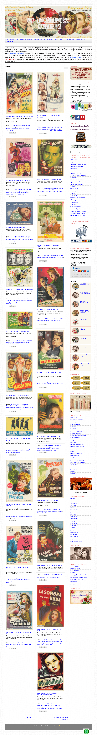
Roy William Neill (55, 320)
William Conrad (52, 450)
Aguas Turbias (17, 236)
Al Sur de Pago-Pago (75, 208)
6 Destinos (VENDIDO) (75, 173)
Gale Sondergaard (24, 340)
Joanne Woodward (10, 579)
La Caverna (73, 442)
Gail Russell (19, 125)
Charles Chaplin (74, 525)
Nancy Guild (51, 189)
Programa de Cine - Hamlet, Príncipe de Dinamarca (84, 311)
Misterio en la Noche (27, 127)
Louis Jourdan (23, 516)
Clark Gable (73, 527)
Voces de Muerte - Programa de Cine (49, 436)
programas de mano (18, 128)
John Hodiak (55, 188)
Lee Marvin (29, 191)
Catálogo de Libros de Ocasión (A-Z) (85, 337)
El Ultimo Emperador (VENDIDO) (78, 574)
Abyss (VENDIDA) (74, 566)
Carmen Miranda (74, 518)
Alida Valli (72, 501)
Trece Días (73, 584)
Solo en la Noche (41, 193)
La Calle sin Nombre (54, 574)
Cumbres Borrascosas (75, 422)
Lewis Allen (18, 127)
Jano (19, 516)
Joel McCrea (12, 127)
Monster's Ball (73, 581)
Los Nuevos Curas (74, 458)
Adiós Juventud (74, 188)
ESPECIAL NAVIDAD (9, 41)
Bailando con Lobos (75, 568)
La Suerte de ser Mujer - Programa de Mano (85, 364)
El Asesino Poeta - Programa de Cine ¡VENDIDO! (48, 116)
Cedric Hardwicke (54, 126)
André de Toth (24, 236)
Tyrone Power (21, 194)
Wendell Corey (45, 450)
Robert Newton (40, 385)
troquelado (8, 241)
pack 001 (72, 471)
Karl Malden (23, 191)
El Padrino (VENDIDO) (75, 433)
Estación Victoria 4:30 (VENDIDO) (78, 439)
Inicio (6, 39)
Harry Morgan (44, 705)
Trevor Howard (60, 257)
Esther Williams (74, 536)
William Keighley (56, 577)
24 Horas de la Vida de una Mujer (78, 164)
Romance (16, 581)
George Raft (12, 405)
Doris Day (22, 515)
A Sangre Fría (73, 417)
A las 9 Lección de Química (76, 184)
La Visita (72, 451)
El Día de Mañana (74, 570)
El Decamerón (73, 428)
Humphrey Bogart (20, 405)
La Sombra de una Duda (47, 641)
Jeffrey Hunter (28, 577)
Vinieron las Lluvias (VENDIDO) (77, 467)
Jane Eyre (72, 440)
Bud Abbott (73, 514)
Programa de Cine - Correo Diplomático (19, 180)
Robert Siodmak (41, 512)
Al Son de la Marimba (75, 206)
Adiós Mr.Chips (73, 190)
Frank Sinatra (24, 298)
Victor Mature (40, 258)
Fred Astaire (73, 539)
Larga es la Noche (45, 383)
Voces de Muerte (55, 448)
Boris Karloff (46, 126)
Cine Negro (43, 127)
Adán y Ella (73, 193)
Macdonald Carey (58, 641)
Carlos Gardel (73, 516)
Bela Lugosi (73, 512)
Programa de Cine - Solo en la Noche (49, 179)
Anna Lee (15, 449)
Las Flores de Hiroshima (76, 453)
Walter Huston (59, 708)
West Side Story (74, 469)
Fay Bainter (12, 237)
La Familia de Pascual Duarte (77, 444)
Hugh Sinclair (24, 449)
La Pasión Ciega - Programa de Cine (17, 395)
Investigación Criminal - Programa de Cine (18, 633)
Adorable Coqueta (74, 191)
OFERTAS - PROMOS (80, 39)
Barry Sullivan (16, 515)
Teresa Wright (58, 643)
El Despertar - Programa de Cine (84, 302)
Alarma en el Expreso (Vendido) (77, 213)
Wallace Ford (44, 644)
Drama (14, 125)
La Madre (72, 448)
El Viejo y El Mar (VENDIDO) (77, 437)
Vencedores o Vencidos (75, 466)
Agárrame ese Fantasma (76, 199)
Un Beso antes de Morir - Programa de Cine (18, 568)
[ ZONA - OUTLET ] (59, 39)
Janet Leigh (9, 300)
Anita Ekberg (46, 255)
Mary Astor (17, 579)
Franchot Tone (18, 237)
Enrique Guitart (73, 534)
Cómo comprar (83, 319)
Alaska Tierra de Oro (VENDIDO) (78, 215)
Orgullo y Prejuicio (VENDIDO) (77, 462)
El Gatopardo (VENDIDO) (76, 431)
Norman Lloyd (9, 128)
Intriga (7, 127)
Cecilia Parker (73, 521)
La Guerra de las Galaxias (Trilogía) (78, 577)
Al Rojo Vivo (73, 204)
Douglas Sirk (50, 127)
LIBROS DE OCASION (69, 39)
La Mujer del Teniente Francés (77, 449)
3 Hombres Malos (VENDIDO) (77, 166)
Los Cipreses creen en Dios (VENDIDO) (79, 457)
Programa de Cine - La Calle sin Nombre (50, 565)
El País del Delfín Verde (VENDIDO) (78, 435)
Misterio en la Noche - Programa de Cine (19, 116)
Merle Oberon (28, 237)
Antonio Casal (73, 511)
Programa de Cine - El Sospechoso (48, 500)
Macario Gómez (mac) (26, 300)
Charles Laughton (48, 509)
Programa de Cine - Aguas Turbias (17, 227)
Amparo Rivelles (74, 503)
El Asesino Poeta (58, 127)
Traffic (71, 583)
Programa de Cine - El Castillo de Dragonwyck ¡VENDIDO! (48, 694)
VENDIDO (59, 130)
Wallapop (12, 130)
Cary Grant (73, 520)
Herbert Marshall (26, 125)
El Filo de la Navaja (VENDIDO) (77, 430)
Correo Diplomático (26, 189)
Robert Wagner (9, 581)
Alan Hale (15, 404)
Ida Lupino (26, 405)
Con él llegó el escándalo (76, 421)
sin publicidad (26, 128)
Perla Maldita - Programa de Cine (48, 310)
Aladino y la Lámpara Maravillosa (78, 211)
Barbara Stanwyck (54, 445)
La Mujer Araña (10, 342)
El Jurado (72, 572)
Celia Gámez (73, 523)
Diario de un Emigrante (75, 424)
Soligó (27, 192)
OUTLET (39, 643)
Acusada (72, 186)
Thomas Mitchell (25, 239)
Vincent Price (52, 708)
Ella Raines (46, 511)
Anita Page (73, 505)
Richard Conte (47, 191)
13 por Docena (73, 159)
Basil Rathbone (47, 318)
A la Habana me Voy (75, 181)
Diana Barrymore (74, 530)
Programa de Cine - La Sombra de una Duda (49, 630)
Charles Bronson (18, 189)
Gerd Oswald (21, 577)
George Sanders (41, 129)
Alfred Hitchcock (47, 639)
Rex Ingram (18, 239)
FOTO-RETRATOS (38, 39)
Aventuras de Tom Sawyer (76, 419)
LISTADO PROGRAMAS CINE (26, 39)
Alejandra (72, 217)
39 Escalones (73, 168)
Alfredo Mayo (73, 500)
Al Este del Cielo (74, 202)
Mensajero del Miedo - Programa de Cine (19, 290)
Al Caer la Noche (74, 200)
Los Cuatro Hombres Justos (12, 450)
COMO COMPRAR (14, 39)
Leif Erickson (54, 447)
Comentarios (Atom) (16, 722)
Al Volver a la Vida (74, 209)
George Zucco (48, 129)
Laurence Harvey (16, 300)
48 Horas (72, 171)
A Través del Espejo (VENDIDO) (78, 175)
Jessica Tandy (54, 705)
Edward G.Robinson (26, 642)
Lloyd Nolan (45, 189)
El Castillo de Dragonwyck (54, 703)
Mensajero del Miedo (11, 302)
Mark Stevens (43, 576)
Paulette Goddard (28, 644)
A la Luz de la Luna (74, 182)
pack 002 (72, 473)
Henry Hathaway (13, 191)
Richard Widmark (41, 577)
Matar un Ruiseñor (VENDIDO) (77, 460)
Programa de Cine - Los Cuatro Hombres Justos (19, 439)
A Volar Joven (73, 177)
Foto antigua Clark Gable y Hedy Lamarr (85, 293)
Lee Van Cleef (20, 644)
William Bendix (25, 409)
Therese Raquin (74, 464)
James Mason (56, 382)
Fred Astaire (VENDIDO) (76, 541)
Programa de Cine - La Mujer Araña (17, 332)
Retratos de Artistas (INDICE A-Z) (84, 346)
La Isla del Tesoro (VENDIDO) (77, 446)
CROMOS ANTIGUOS (48, 39)
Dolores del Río (74, 532)
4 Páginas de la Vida (75, 170)
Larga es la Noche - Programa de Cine (49, 373)
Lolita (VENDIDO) (74, 455)
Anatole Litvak (46, 445)
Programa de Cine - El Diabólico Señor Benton (18, 505)
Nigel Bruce (56, 318)
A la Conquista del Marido (76, 179)
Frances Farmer (74, 538)
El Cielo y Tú (73, 426)
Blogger (60, 725)
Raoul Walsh (26, 407)
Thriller (7, 130)
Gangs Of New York (75, 575)
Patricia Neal (9, 192)
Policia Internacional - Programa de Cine (49, 246)
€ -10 (11, 125)
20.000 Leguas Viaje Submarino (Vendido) (80, 161)
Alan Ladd (72, 498)
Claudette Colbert (74, 529)
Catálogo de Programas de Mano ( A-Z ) (85, 284)
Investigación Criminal (11, 644)
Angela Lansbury (16, 298)
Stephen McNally (10, 194)
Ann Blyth (72, 507)
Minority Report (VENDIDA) (76, 579)
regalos (24, 192)
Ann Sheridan (21, 404)
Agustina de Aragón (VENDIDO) (77, 197)
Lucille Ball (57, 129)
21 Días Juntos (74, 162)
